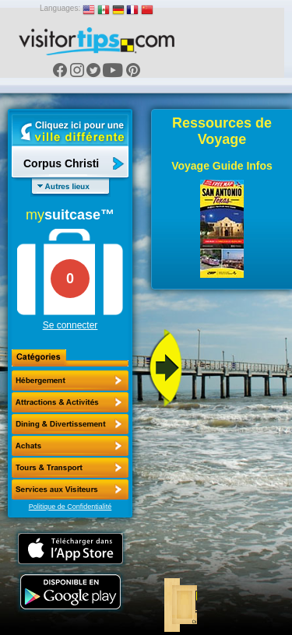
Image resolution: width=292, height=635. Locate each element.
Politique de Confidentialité (70, 506)
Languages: (60, 8)
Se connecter (70, 325)
